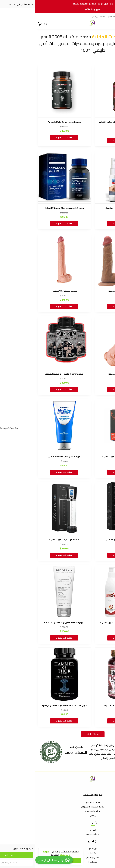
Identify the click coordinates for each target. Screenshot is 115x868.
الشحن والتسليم (57, 857)
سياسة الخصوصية (57, 811)
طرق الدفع (57, 853)
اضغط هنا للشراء (86, 140)
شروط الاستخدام (57, 802)
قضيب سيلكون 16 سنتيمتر (86, 291)
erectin (67, 16)
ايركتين (94, 16)
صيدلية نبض (77, 16)
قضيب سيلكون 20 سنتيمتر (86, 373)
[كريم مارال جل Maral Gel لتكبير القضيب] (86, 425)
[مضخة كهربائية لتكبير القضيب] (29, 508)
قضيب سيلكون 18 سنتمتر (29, 291)
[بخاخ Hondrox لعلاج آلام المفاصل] (86, 176)
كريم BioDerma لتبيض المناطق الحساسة (29, 622)
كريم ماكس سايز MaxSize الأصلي (29, 456)
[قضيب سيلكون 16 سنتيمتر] (86, 259)
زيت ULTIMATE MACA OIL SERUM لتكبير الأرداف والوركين (86, 123)
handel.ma (57, 862)
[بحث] (10, 24)
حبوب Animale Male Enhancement (29, 122)
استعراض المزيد (57, 734)
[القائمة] (110, 24)
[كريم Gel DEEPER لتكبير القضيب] (86, 508)
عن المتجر (57, 848)
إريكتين (59, 16)
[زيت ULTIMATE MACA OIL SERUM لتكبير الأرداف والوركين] (86, 90)
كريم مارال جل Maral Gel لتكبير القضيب (86, 456)
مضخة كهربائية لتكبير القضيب (29, 539)
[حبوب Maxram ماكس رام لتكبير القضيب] (29, 342)
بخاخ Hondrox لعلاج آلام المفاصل (86, 208)
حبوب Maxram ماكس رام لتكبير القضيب (29, 373)
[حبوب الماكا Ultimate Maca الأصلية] (86, 674)
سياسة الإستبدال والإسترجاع (57, 806)
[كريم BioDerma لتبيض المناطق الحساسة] (29, 591)
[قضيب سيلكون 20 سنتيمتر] (86, 342)
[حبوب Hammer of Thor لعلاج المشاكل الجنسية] (29, 674)
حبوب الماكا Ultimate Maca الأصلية (86, 705)
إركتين (109, 16)
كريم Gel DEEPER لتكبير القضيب (86, 539)
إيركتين (86, 16)
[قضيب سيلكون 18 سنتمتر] (29, 259)
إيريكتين (102, 16)
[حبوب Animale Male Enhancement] (29, 90)
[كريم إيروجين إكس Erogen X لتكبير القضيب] (86, 591)
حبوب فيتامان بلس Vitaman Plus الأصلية (29, 208)
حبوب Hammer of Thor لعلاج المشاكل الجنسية (29, 705)
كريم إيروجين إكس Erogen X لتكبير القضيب (86, 622)
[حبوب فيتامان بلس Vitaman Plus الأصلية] (29, 176)
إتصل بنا (57, 830)
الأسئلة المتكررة (57, 834)
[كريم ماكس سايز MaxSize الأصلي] (29, 425)
